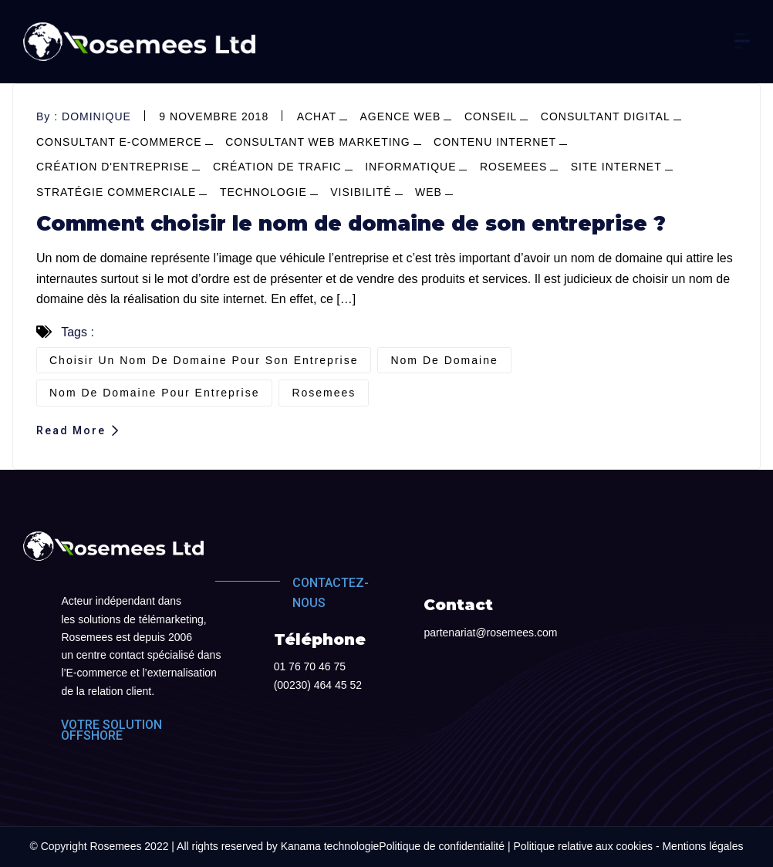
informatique (410, 166)
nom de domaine (444, 360)
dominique (96, 116)
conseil (490, 116)
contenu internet (495, 142)
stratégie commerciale (116, 192)
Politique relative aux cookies (583, 846)
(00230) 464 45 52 (318, 685)
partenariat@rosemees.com (490, 632)
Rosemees (513, 166)
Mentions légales (702, 846)
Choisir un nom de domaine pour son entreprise (203, 360)
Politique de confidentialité (442, 846)
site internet (616, 166)
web (428, 192)
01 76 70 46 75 (310, 666)
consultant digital (605, 116)
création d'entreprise (112, 166)
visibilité (360, 192)
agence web (400, 116)
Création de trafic (277, 166)
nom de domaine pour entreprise (154, 392)
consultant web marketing (317, 142)
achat (316, 116)
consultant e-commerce (119, 142)
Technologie (263, 192)
